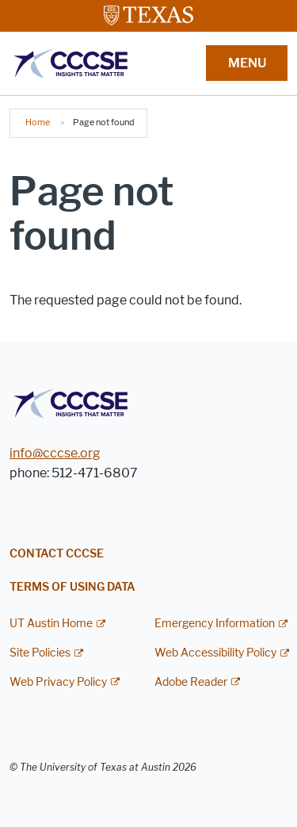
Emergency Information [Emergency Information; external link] (214, 623)
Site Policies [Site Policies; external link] (40, 653)
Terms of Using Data (72, 587)
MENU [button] (247, 63)
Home (37, 122)
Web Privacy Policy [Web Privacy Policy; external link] (58, 682)
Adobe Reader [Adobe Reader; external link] (190, 682)
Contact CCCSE (57, 554)
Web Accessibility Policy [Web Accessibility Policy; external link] (215, 653)
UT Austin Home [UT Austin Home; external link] (51, 623)
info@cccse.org (55, 453)
